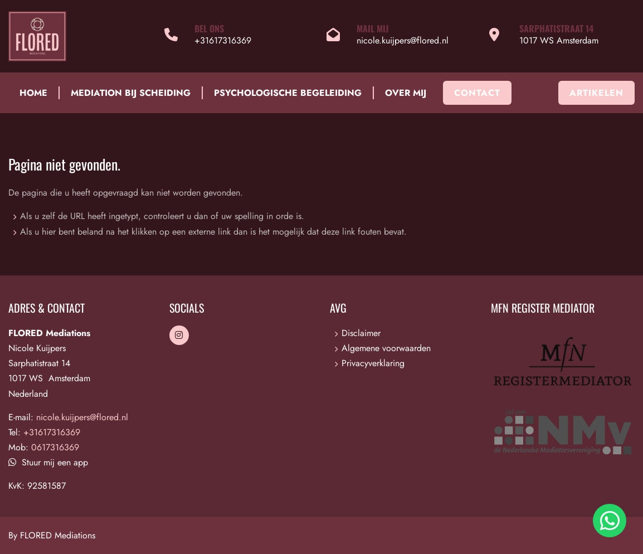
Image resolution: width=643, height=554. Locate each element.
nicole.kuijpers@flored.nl (403, 40)
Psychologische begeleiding (288, 92)
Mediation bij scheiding (131, 92)
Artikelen (596, 92)
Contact (477, 92)
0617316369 (55, 447)
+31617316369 (222, 40)
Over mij (405, 92)
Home (33, 92)
